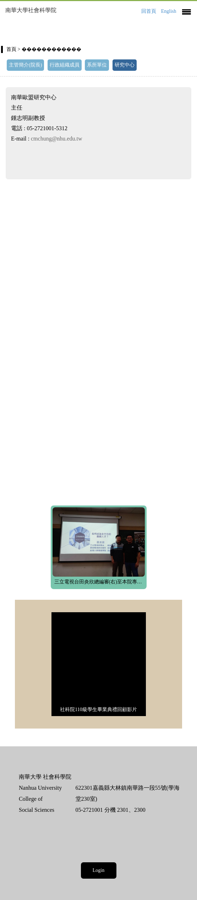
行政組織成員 (65, 65)
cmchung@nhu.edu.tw (56, 139)
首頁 (11, 49)
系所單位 (97, 65)
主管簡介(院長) (25, 65)
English (168, 11)
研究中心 (125, 65)
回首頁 (148, 11)
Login (98, 870)
